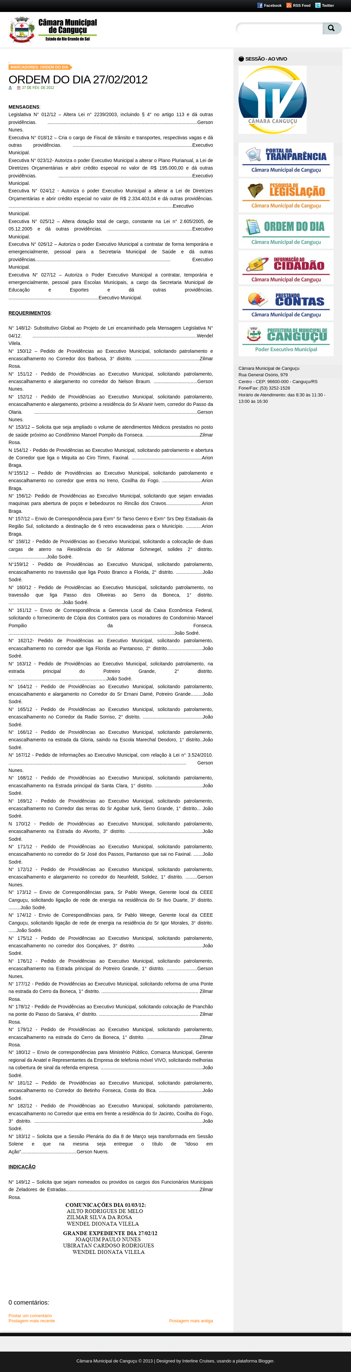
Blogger (265, 1360)
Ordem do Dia (54, 67)
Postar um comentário (30, 1315)
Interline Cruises (198, 1360)
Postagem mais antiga (191, 1320)
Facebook (272, 5)
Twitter (328, 5)
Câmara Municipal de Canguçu (106, 1360)
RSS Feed (301, 5)
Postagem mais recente (32, 1320)
